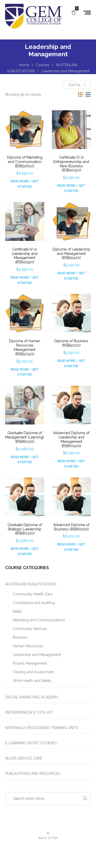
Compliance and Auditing (34, 603)
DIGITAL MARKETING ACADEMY (31, 697)
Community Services (30, 629)
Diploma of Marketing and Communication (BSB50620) (24, 161)
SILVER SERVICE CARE (23, 758)
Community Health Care (32, 594)
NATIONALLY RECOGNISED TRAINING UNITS (41, 728)
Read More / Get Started (25, 182)
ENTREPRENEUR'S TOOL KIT (28, 712)
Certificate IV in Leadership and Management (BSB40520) (24, 255)
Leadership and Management (37, 655)
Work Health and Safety (32, 681)
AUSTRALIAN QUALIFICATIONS (30, 584)
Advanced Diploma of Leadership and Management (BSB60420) (71, 439)
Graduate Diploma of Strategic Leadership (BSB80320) (24, 529)
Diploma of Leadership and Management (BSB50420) (71, 253)
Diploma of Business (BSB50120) (71, 343)
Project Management (30, 663)
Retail (17, 611)
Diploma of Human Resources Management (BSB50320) (24, 347)
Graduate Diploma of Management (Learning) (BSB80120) (24, 437)
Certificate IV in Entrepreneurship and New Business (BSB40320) (71, 163)
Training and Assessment (33, 672)
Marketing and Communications (39, 620)
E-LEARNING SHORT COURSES (31, 743)
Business (20, 637)
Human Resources (28, 646)
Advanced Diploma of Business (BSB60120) (71, 527)
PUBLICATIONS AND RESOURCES (32, 774)
